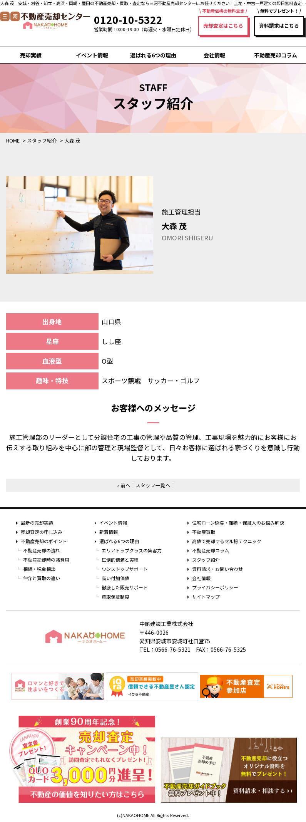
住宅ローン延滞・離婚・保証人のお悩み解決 (238, 522)
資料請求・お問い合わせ (217, 568)
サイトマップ (206, 596)
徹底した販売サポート (125, 587)
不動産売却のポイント (44, 541)
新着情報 (108, 531)
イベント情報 (92, 55)
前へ (125, 485)
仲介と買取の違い (41, 578)
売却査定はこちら (223, 25)
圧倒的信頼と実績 (120, 559)
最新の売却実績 (37, 522)
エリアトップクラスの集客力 (132, 550)
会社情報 (214, 55)
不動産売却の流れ (41, 550)
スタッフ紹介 (206, 559)
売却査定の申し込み (41, 531)
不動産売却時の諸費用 (46, 559)
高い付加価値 (115, 578)
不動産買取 (203, 531)
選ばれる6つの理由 (153, 55)
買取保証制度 (115, 596)
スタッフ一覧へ (153, 485)
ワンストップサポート (125, 568)
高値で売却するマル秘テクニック (226, 541)
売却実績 (31, 55)
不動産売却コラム (275, 55)
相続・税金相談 (39, 568)
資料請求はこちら (279, 25)
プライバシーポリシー (215, 587)
